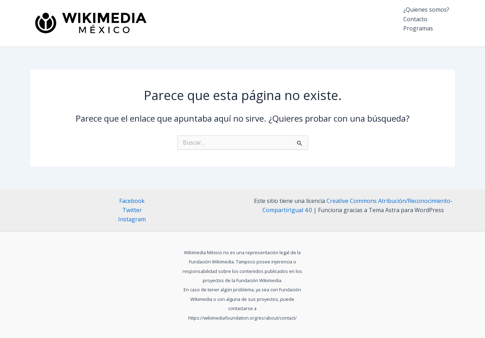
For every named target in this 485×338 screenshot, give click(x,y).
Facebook (132, 201)
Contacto (415, 19)
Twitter (132, 210)
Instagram (132, 219)
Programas (418, 28)
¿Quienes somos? (426, 9)
